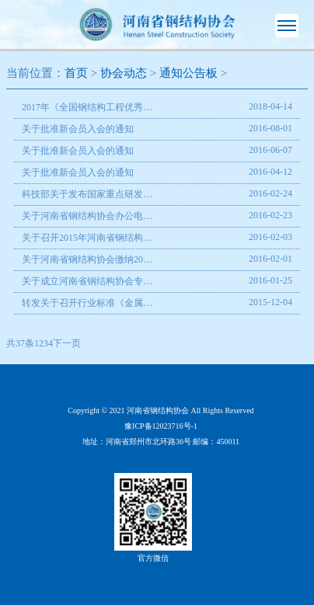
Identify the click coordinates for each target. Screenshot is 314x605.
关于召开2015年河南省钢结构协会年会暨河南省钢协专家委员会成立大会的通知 (87, 237)
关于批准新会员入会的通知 (78, 128)
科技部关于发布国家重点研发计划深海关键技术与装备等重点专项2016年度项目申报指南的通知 (87, 194)
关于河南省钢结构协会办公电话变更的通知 (87, 215)
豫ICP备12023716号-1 (160, 426)
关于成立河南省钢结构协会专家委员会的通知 (87, 281)
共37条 (20, 343)
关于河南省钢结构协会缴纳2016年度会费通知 (87, 259)
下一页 (67, 343)
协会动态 (123, 73)
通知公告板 (188, 73)
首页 (76, 73)
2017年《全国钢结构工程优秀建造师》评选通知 (87, 107)
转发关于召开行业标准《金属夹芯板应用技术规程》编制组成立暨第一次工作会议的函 (87, 302)
